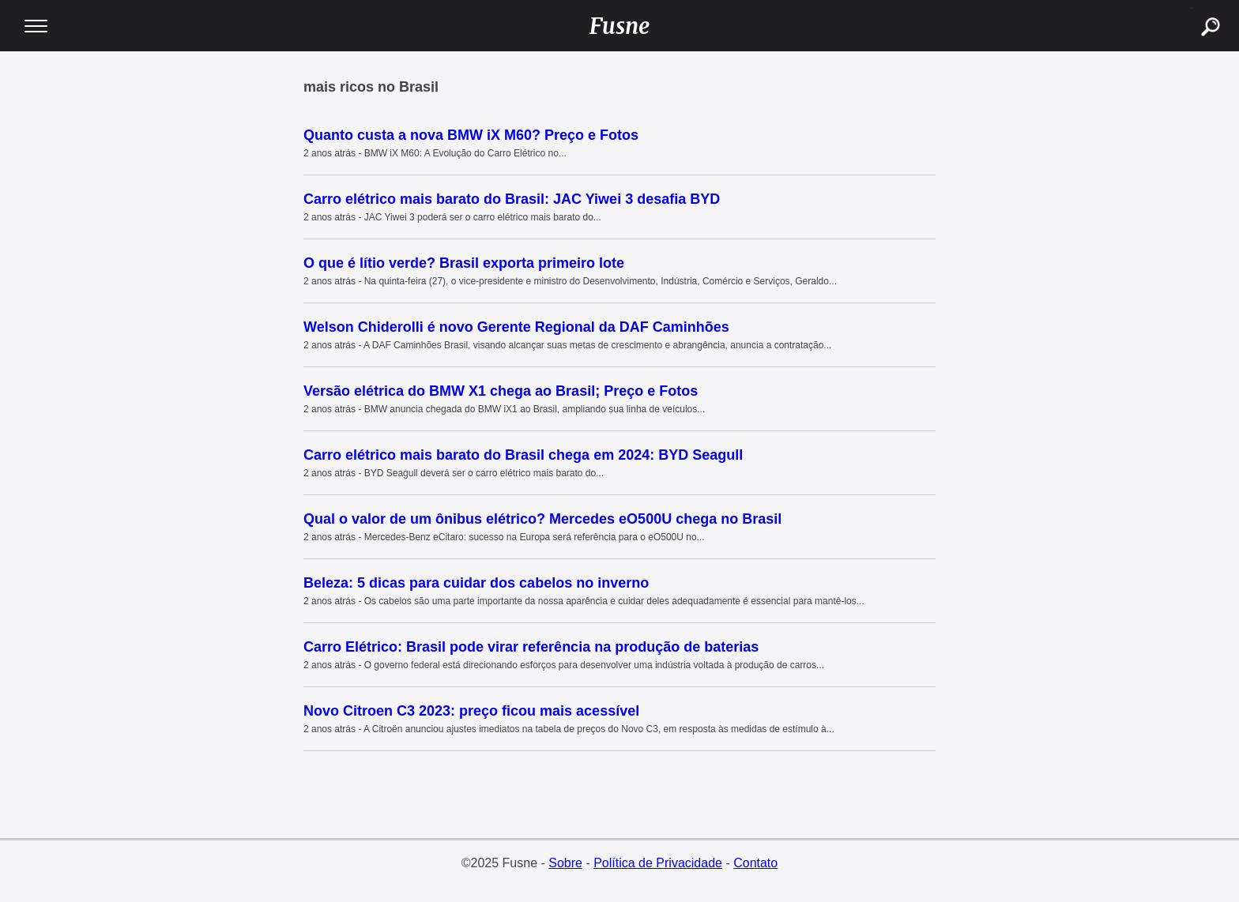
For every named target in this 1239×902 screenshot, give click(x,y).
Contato (755, 863)
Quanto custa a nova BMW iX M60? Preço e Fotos (470, 135)
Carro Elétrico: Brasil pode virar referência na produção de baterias (531, 647)
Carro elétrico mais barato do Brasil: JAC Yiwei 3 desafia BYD (511, 199)
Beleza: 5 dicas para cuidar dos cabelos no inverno (476, 583)
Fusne (619, 26)
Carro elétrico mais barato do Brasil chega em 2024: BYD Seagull (523, 455)
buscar (1192, 8)
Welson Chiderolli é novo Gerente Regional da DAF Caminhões (516, 327)
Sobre (565, 863)
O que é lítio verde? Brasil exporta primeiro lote (463, 263)
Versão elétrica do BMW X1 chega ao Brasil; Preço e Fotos (500, 391)
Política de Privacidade (657, 863)
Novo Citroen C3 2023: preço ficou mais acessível (471, 711)
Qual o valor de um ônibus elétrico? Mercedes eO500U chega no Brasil (542, 519)
